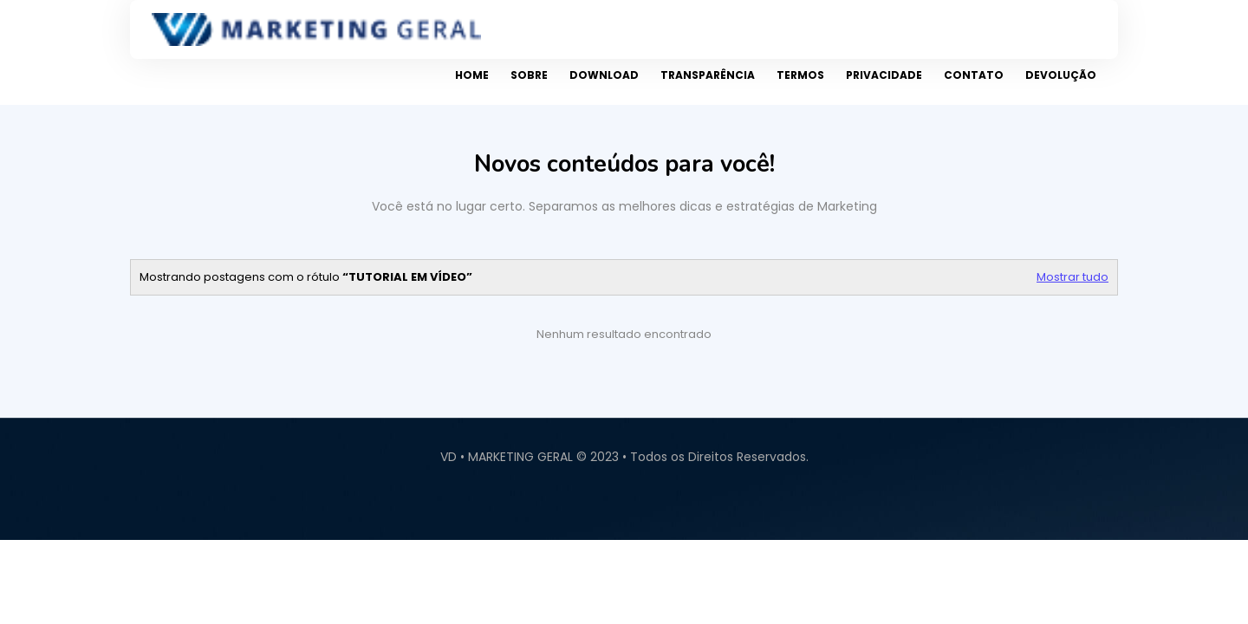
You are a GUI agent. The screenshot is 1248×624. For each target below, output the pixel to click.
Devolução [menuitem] (1060, 75)
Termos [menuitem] (800, 75)
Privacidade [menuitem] (884, 75)
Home (1211, 510)
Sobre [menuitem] (529, 75)
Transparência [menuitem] (707, 75)
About (1226, 510)
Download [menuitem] (604, 75)
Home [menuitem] (472, 75)
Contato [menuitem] (974, 75)
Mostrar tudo (1072, 277)
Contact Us (1243, 510)
